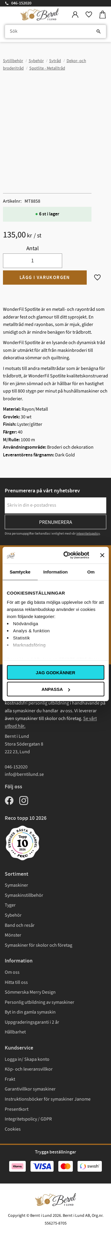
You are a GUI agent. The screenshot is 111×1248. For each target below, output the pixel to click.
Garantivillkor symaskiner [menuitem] (30, 1089)
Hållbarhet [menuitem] (15, 1032)
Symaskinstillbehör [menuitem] (24, 895)
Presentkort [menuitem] (16, 1109)
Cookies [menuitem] (13, 1129)
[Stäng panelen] (102, 555)
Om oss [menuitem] (12, 972)
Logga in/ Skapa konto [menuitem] (27, 1059)
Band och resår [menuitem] (20, 925)
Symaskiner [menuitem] (16, 885)
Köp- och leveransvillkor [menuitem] (29, 1069)
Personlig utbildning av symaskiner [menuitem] (39, 1002)
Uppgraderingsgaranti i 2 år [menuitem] (32, 1022)
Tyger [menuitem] (10, 905)
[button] (89, 15)
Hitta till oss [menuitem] (16, 982)
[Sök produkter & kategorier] (55, 31)
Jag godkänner (55, 672)
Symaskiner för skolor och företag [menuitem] (38, 945)
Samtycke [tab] (20, 571)
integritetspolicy (88, 533)
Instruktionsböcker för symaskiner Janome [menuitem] (48, 1099)
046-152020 (21, 3)
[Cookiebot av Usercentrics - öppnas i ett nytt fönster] (66, 555)
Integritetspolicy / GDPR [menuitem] (28, 1119)
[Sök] (98, 31)
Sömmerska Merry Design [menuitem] (30, 992)
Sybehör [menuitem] (13, 915)
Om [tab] (91, 571)
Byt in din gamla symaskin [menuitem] (30, 1012)
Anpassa (55, 689)
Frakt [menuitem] (10, 1079)
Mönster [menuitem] (13, 935)
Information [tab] (55, 571)
